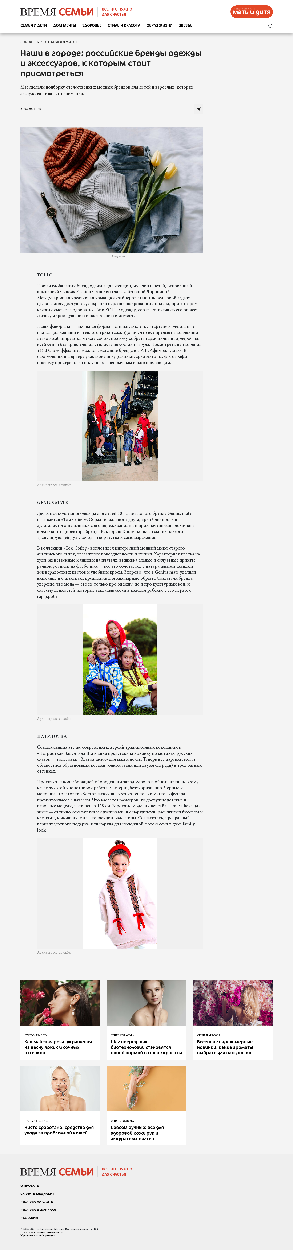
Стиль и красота (124, 25)
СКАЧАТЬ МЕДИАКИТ (37, 1193)
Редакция (29, 1217)
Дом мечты (64, 25)
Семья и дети (33, 25)
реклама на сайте (36, 1201)
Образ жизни (159, 25)
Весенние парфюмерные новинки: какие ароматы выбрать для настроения (225, 1047)
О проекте (29, 1185)
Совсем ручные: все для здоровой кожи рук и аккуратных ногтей (137, 1133)
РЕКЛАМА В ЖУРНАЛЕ (38, 1209)
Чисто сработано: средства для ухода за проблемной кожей (59, 1130)
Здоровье (91, 25)
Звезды (186, 25)
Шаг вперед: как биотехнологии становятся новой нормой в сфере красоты (146, 1047)
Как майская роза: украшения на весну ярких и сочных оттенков (58, 1047)
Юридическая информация (37, 1235)
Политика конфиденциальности (41, 1232)
